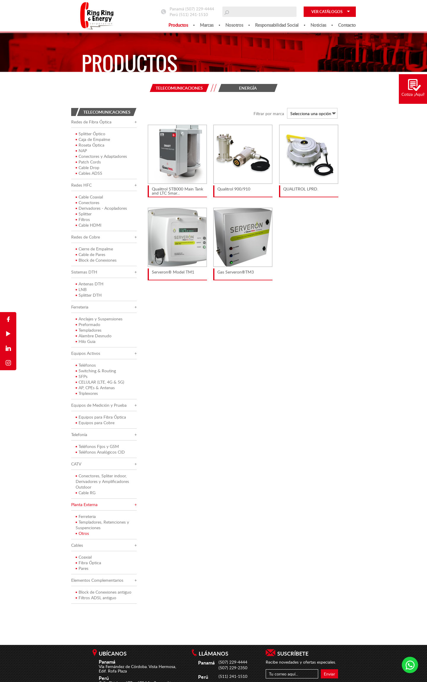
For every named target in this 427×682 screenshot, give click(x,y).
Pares (82, 569)
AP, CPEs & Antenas (95, 389)
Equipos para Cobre (95, 424)
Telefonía (79, 435)
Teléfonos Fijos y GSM (97, 447)
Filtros (83, 220)
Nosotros (234, 25)
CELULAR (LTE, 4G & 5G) (100, 383)
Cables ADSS (89, 174)
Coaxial (84, 558)
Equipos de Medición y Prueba (99, 406)
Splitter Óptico (90, 135)
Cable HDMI (88, 226)
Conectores (87, 203)
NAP (81, 152)
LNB (81, 290)
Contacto (347, 25)
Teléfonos (86, 366)
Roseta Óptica (90, 146)
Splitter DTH (89, 296)
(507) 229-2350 (233, 667)
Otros (82, 534)
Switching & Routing (96, 372)
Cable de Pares (90, 255)
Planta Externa (84, 505)
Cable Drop (87, 168)
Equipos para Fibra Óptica (101, 418)
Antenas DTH (89, 285)
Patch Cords (88, 163)
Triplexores (87, 394)
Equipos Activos (85, 354)
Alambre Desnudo (93, 337)
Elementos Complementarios (97, 581)
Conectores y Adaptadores (101, 157)
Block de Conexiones (96, 261)
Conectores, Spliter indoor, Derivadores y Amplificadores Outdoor (102, 482)
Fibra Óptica (88, 564)
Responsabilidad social (277, 25)
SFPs (81, 377)
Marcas (207, 25)
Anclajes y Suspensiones (99, 320)
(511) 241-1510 (193, 14)
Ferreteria (79, 308)
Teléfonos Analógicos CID (100, 453)
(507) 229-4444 (199, 9)
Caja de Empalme (93, 140)
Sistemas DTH (84, 273)
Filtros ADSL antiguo (96, 599)
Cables (77, 546)
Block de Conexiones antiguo (103, 593)
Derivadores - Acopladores (101, 209)
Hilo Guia (85, 342)
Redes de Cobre (85, 238)
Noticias (318, 25)
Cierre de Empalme (94, 250)
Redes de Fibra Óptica (91, 123)
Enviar (329, 674)
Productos (178, 25)
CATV (76, 465)
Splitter (84, 215)
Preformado (88, 325)
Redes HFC (81, 186)
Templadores (88, 331)
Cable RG (85, 494)
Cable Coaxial (89, 198)
